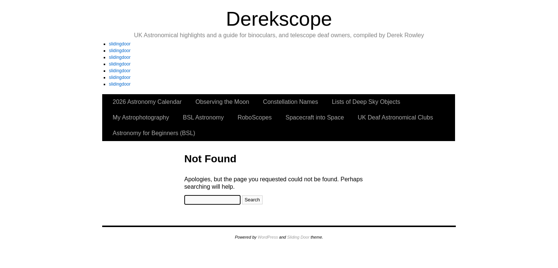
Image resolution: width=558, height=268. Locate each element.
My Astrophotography (141, 117)
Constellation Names (290, 102)
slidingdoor (120, 44)
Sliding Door (298, 237)
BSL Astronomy (203, 117)
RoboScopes (255, 117)
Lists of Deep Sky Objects (366, 102)
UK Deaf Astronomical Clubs (395, 117)
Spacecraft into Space (315, 117)
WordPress (268, 237)
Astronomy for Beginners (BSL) (154, 133)
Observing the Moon (222, 102)
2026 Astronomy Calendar (147, 102)
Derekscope (279, 19)
